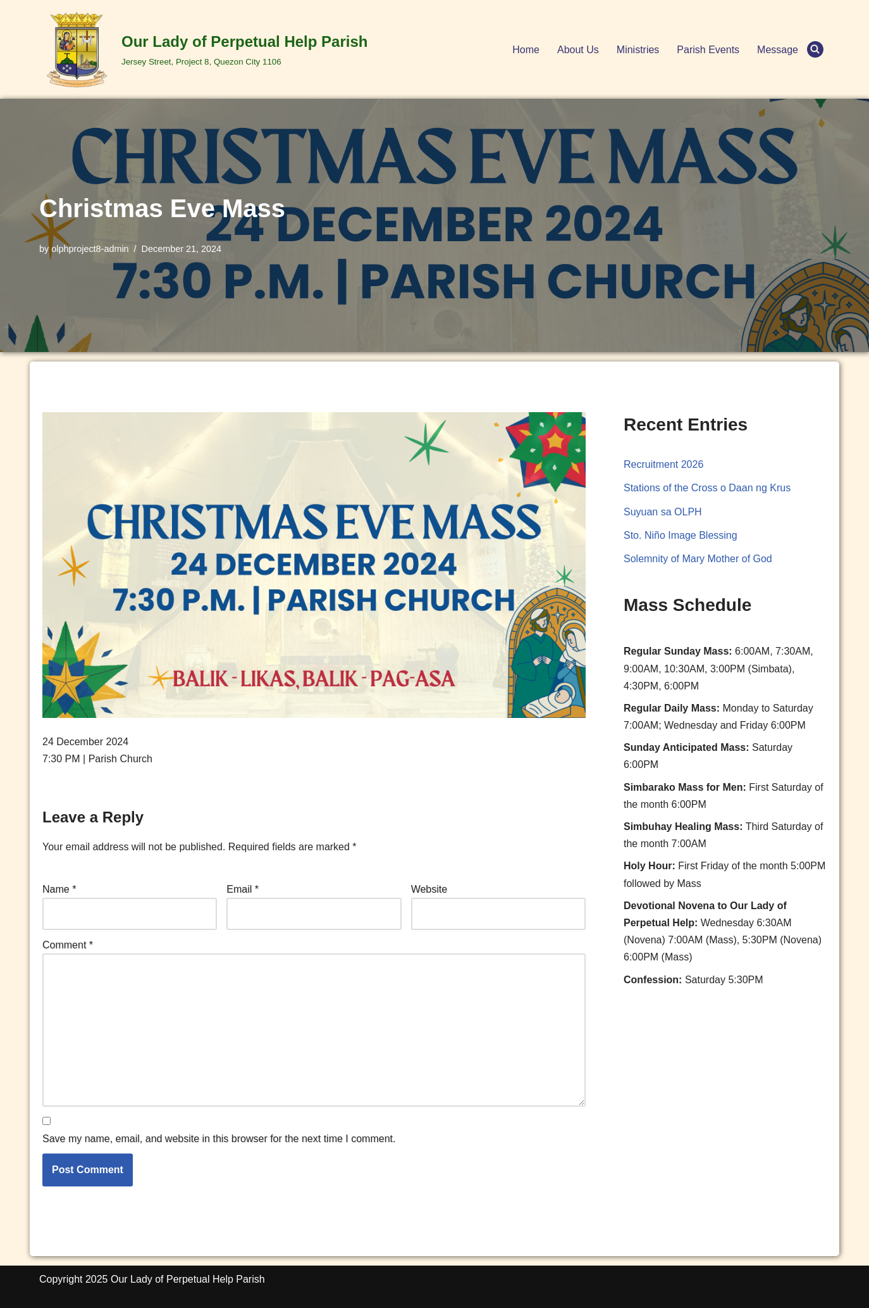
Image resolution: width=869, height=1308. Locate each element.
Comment (67, 945)
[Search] (815, 49)
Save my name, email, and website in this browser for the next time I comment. (218, 1138)
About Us (578, 49)
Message (777, 49)
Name (59, 889)
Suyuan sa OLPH (663, 511)
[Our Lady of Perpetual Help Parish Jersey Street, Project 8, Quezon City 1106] (203, 49)
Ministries (638, 49)
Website (429, 889)
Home (525, 49)
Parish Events (708, 49)
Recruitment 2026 (663, 464)
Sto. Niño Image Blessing (680, 535)
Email (242, 889)
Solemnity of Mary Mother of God (698, 558)
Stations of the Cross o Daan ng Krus (707, 487)
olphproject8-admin (89, 249)
